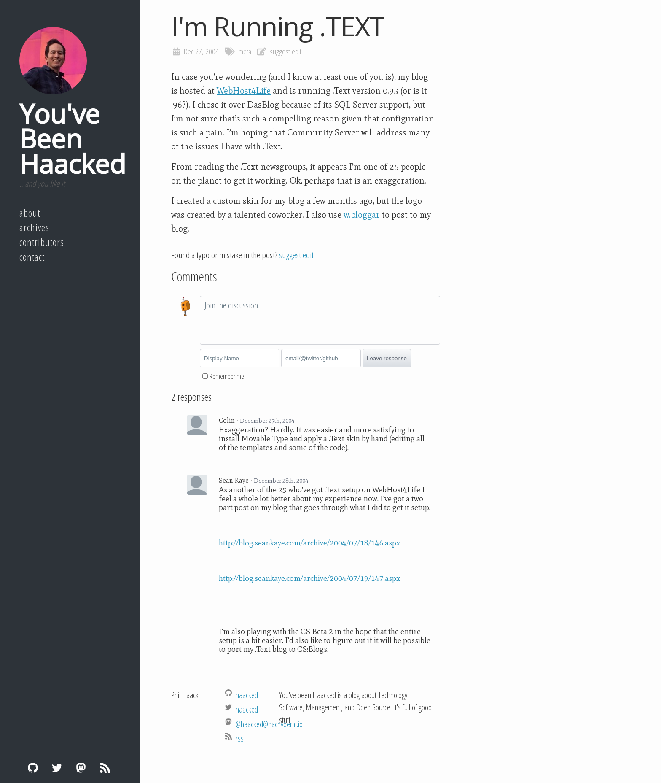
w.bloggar (362, 214)
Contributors (41, 242)
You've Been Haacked (72, 138)
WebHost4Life (244, 90)
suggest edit (285, 51)
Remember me (227, 376)
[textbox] (320, 320)
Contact (32, 257)
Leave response (387, 358)
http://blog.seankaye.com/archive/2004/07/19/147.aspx (309, 578)
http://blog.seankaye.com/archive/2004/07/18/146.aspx (309, 543)
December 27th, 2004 (267, 420)
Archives (34, 227)
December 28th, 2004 (281, 480)
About (29, 213)
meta (245, 51)
